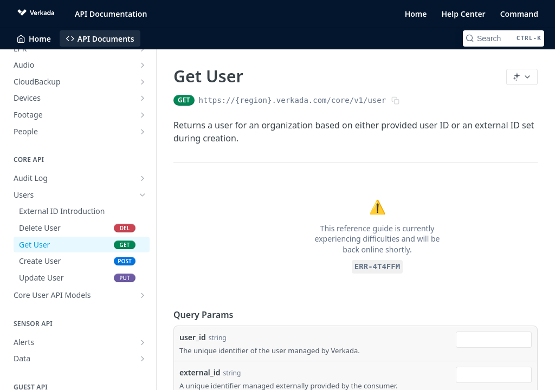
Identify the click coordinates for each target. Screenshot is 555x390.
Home (416, 14)
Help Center (464, 14)
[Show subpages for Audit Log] (142, 178)
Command (519, 14)
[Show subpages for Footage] (142, 114)
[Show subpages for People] (142, 131)
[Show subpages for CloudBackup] (142, 81)
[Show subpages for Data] (142, 358)
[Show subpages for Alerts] (142, 342)
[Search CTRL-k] (503, 38)
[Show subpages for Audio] (142, 65)
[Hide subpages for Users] (142, 195)
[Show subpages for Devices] (142, 98)
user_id (192, 337)
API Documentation (111, 14)
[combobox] (494, 340)
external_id (199, 372)
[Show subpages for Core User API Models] (142, 295)
